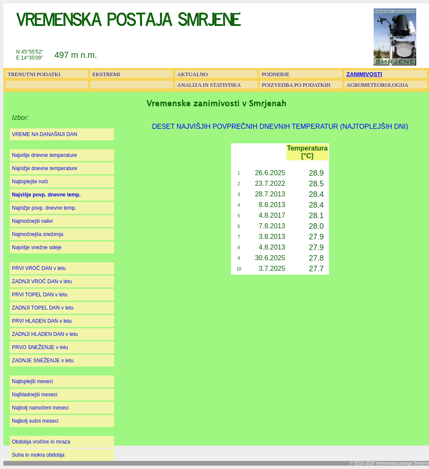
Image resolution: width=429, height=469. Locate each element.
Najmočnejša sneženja (37, 234)
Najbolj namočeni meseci (40, 408)
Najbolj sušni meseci (35, 421)
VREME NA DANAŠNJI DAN (44, 134)
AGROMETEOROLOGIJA (377, 85)
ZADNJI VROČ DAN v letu (42, 281)
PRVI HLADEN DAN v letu (42, 321)
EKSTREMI (106, 74)
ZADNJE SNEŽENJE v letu (43, 361)
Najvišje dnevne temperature (44, 155)
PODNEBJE (275, 74)
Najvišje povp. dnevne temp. (46, 195)
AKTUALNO (192, 74)
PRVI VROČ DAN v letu (39, 268)
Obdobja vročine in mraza (41, 442)
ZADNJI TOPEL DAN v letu (43, 308)
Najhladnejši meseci (34, 395)
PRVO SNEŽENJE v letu (40, 347)
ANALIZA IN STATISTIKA (209, 85)
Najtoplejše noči (30, 182)
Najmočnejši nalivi (32, 221)
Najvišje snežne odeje (37, 247)
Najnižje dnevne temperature (44, 168)
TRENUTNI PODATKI (34, 74)
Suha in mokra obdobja (38, 455)
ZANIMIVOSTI (364, 74)
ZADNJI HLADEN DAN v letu (45, 334)
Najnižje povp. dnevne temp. (44, 208)
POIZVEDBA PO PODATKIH (296, 85)
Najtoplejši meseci (32, 381)
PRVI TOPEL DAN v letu (39, 295)
